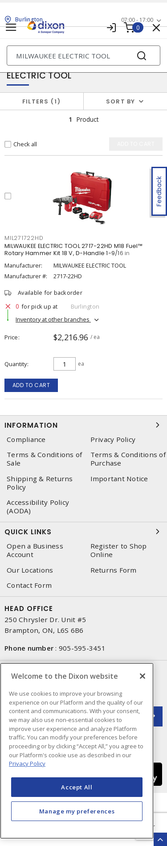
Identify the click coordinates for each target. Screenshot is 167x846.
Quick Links (83, 531)
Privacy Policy (113, 439)
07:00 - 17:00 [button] (137, 20)
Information (83, 425)
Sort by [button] (120, 101)
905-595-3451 (82, 648)
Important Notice (119, 479)
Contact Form (29, 585)
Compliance (26, 439)
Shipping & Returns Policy (40, 483)
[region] (77, 751)
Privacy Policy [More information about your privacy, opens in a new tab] (27, 763)
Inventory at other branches (53, 319)
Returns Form (113, 570)
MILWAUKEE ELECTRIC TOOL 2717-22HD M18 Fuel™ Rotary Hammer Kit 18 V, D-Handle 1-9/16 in (73, 249)
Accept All (77, 787)
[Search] (83, 55)
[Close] (142, 676)
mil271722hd (23, 238)
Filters (41, 101)
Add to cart (31, 385)
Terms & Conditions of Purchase (128, 458)
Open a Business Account (35, 550)
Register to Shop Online (118, 550)
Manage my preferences (77, 811)
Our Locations (30, 570)
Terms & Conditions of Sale (44, 458)
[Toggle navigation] (11, 27)
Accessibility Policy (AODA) (38, 506)
